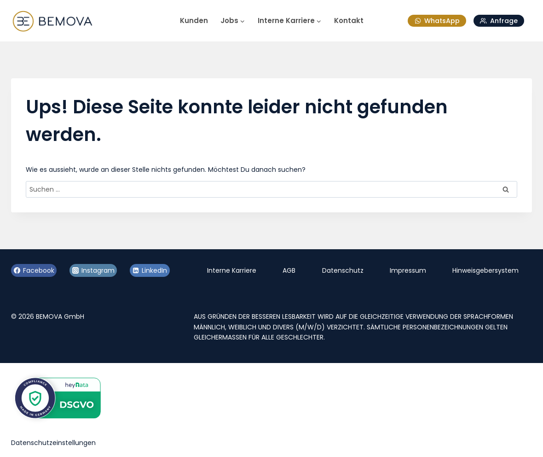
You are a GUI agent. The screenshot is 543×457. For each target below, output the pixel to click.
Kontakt (349, 20)
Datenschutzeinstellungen (53, 442)
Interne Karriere (231, 270)
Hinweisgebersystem (485, 270)
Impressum (408, 270)
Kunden (194, 20)
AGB (289, 270)
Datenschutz (343, 270)
